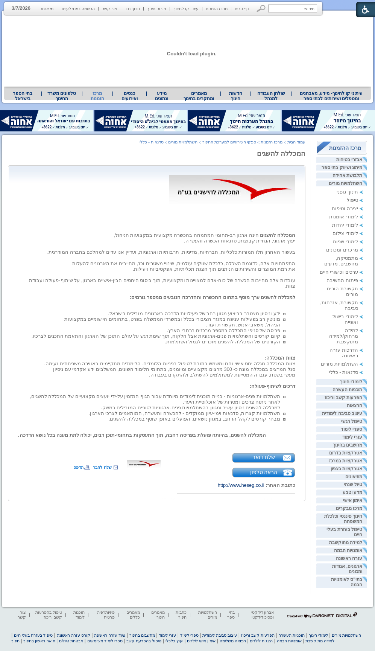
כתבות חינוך (181, 614)
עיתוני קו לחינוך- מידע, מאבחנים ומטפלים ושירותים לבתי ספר (331, 96)
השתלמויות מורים (345, 183)
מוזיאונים (353, 476)
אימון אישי (352, 500)
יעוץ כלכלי (174, 641)
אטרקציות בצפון (346, 468)
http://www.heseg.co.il (241, 485)
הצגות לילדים (261, 641)
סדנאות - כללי (343, 372)
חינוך (15, 641)
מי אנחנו (46, 8)
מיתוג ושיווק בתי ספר (342, 167)
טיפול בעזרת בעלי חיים (33, 635)
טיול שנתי (353, 484)
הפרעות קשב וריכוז (343, 397)
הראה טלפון (264, 472)
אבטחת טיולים (71, 641)
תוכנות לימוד (79, 614)
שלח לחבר (102, 467)
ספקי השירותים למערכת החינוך (229, 142)
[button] (261, 8)
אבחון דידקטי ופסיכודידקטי (262, 614)
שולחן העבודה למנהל (271, 96)
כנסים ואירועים (129, 96)
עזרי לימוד (352, 437)
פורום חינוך (156, 8)
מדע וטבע (352, 492)
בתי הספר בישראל (22, 96)
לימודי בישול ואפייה (345, 319)
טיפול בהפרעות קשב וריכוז (48, 614)
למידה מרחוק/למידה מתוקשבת (343, 336)
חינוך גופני (347, 192)
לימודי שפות (345, 241)
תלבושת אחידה (347, 175)
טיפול (352, 200)
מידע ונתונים (161, 96)
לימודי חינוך (351, 381)
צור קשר (109, 8)
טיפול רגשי (351, 421)
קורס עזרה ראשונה (73, 635)
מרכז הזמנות (217, 8)
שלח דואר (263, 457)
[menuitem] (331, 96)
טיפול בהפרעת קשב (143, 641)
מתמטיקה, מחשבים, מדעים (341, 261)
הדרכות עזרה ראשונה (343, 352)
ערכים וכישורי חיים (339, 272)
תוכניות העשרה (347, 389)
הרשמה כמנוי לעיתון (78, 8)
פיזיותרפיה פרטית (106, 614)
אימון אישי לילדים (201, 641)
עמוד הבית (296, 142)
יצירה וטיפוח (345, 208)
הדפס (78, 467)
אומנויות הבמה (348, 550)
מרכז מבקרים (349, 508)
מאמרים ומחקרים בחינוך (199, 96)
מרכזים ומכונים (342, 250)
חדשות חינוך (235, 96)
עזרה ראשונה (349, 558)
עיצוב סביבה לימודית (342, 413)
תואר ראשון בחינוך (39, 641)
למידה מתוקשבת (345, 542)
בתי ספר (231, 614)
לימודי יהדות (345, 225)
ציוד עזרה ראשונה (109, 635)
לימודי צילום (345, 233)
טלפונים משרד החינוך (61, 96)
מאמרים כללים (133, 614)
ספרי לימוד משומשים (105, 641)
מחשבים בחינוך (347, 445)
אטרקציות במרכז (345, 460)
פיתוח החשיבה (342, 280)
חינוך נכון (132, 8)
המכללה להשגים (281, 153)
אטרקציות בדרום (345, 453)
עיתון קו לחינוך (186, 8)
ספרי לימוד (351, 429)
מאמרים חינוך (158, 614)
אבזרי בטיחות (349, 159)
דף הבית (242, 8)
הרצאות (354, 405)
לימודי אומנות (343, 217)
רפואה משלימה (233, 641)
